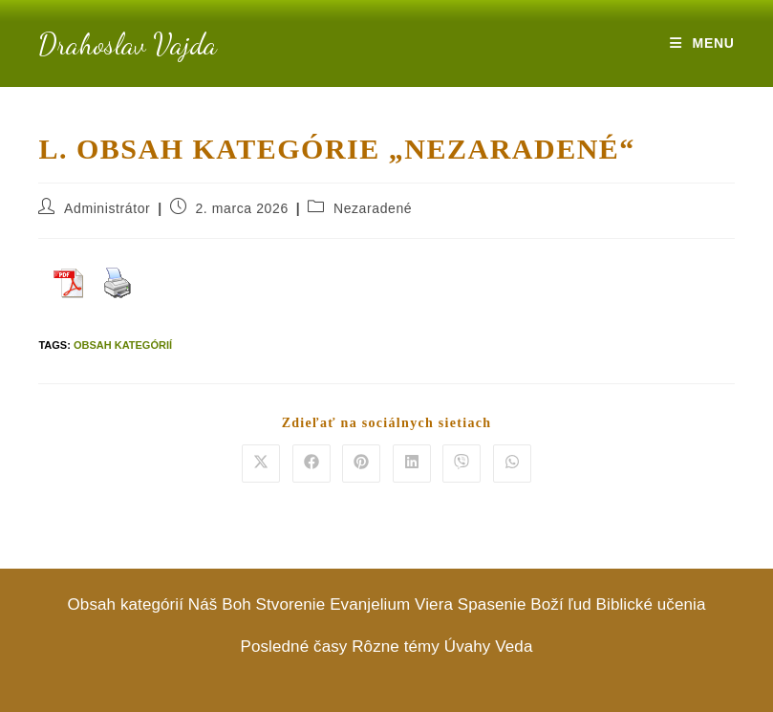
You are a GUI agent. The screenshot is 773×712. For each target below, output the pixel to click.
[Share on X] (261, 463)
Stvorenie (291, 604)
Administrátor (107, 208)
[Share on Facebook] (311, 463)
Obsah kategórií (123, 345)
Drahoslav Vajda (127, 44)
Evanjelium (370, 604)
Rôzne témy (396, 646)
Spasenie (492, 604)
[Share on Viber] (461, 463)
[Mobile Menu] (702, 43)
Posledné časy (294, 646)
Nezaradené (372, 208)
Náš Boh (219, 604)
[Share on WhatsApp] (512, 463)
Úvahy (467, 646)
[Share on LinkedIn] (412, 463)
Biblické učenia (651, 604)
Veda (513, 646)
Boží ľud (560, 604)
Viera (434, 604)
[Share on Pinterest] (361, 463)
